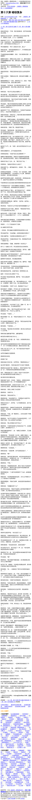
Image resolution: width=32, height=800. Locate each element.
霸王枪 (8, 773)
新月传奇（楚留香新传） (17, 762)
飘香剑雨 (20, 719)
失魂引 (18, 717)
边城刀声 (20, 745)
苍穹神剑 (25, 714)
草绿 (21, 20)
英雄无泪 (18, 740)
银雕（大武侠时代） (14, 777)
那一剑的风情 (10, 745)
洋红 (13, 20)
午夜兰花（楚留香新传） (18, 765)
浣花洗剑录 (19, 720)
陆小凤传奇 (22, 729)
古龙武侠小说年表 (20, 706)
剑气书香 (22, 715)
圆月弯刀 (4, 737)
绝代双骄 (26, 722)
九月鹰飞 (17, 770)
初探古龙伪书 (8, 706)
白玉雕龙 (20, 744)
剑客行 (26, 717)
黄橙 (10, 20)
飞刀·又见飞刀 (18, 742)
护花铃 (12, 719)
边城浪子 (13, 729)
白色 (24, 20)
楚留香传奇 (6, 724)
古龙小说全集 (11, 6)
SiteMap (22, 798)
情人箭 (27, 753)
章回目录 (26, 700)
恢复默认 (6, 23)
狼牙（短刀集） (11, 778)
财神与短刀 (10, 747)
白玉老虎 (25, 735)
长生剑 (27, 730)
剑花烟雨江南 (17, 734)
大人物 (5, 727)
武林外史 (17, 722)
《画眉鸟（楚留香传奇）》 (17, 790)
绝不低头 (18, 730)
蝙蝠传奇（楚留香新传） (10, 760)
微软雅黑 (12, 21)
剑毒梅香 (4, 715)
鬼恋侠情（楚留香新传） (22, 758)
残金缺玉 (13, 715)
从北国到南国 (15, 714)
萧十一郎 (17, 725)
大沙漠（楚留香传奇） (17, 757)
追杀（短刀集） (24, 778)
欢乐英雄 (26, 725)
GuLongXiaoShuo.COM (12, 3)
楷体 (16, 21)
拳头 (7, 735)
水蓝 (18, 20)
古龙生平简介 (4, 704)
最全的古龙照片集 (16, 704)
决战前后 (21, 767)
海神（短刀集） (7, 780)
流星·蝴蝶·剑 (9, 772)
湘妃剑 (4, 719)
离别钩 (13, 739)
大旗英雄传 (9, 720)
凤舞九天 (21, 739)
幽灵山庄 (9, 768)
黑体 (7, 21)
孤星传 (23, 752)
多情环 (21, 732)
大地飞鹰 (24, 737)
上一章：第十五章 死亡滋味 (9, 26)
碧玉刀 (13, 732)
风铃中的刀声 (10, 744)
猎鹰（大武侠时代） (13, 775)
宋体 (5, 21)
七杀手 (10, 730)
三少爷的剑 (15, 735)
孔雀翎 (5, 732)
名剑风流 (8, 722)
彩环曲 (13, 750)
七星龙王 (4, 739)
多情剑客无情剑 (18, 724)
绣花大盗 (12, 767)
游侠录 (10, 717)
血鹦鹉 (8, 734)
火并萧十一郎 (21, 747)
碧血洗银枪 (14, 737)
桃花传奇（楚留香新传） (18, 727)
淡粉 (16, 20)
